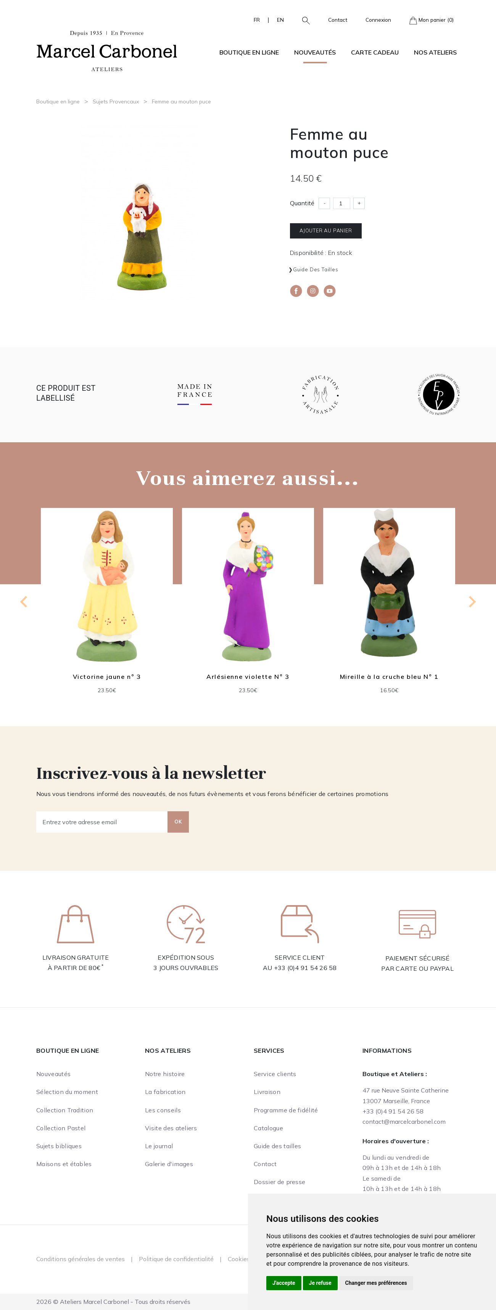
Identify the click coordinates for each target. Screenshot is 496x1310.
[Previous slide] (24, 602)
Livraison (267, 1092)
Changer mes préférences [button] (376, 1283)
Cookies (239, 1259)
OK (178, 822)
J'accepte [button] (283, 1283)
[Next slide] (471, 602)
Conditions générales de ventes (80, 1259)
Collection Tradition (64, 1110)
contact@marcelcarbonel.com (404, 1121)
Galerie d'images (169, 1164)
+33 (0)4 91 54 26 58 (305, 968)
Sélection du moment (67, 1092)
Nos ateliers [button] (435, 52)
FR (257, 19)
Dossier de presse (279, 1182)
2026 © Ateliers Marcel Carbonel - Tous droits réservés (113, 1301)
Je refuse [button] (320, 1283)
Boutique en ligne (58, 101)
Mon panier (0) (431, 20)
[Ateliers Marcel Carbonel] (106, 50)
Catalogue (268, 1128)
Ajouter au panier (326, 230)
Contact (337, 19)
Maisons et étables (64, 1164)
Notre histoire (165, 1074)
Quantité (302, 203)
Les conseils (163, 1110)
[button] (303, 19)
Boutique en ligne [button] (249, 52)
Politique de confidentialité (176, 1259)
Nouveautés (315, 52)
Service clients (275, 1074)
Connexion (378, 19)
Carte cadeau (375, 52)
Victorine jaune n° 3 (107, 676)
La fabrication (165, 1092)
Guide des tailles (315, 269)
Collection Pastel (60, 1128)
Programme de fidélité (286, 1110)
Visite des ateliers (171, 1128)
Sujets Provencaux (116, 101)
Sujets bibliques (59, 1146)
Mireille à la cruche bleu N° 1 (389, 676)
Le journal (159, 1146)
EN (280, 19)
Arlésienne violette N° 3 (247, 676)
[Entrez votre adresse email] (102, 822)
